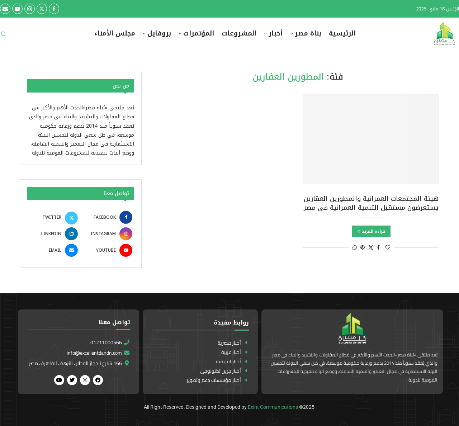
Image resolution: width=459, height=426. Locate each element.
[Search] (3, 36)
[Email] (5, 9)
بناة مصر (308, 33)
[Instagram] (29, 9)
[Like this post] (387, 247)
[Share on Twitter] (370, 247)
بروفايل (159, 33)
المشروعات (239, 33)
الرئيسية (342, 33)
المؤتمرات (198, 33)
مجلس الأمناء (114, 33)
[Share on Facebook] (378, 247)
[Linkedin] (53, 233)
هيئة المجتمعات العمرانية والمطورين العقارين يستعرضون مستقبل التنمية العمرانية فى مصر (371, 203)
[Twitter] (42, 9)
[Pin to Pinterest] (362, 247)
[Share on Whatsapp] (354, 247)
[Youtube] (17, 9)
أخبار (276, 33)
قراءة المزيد (371, 231)
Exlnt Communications (273, 407)
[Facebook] (54, 9)
